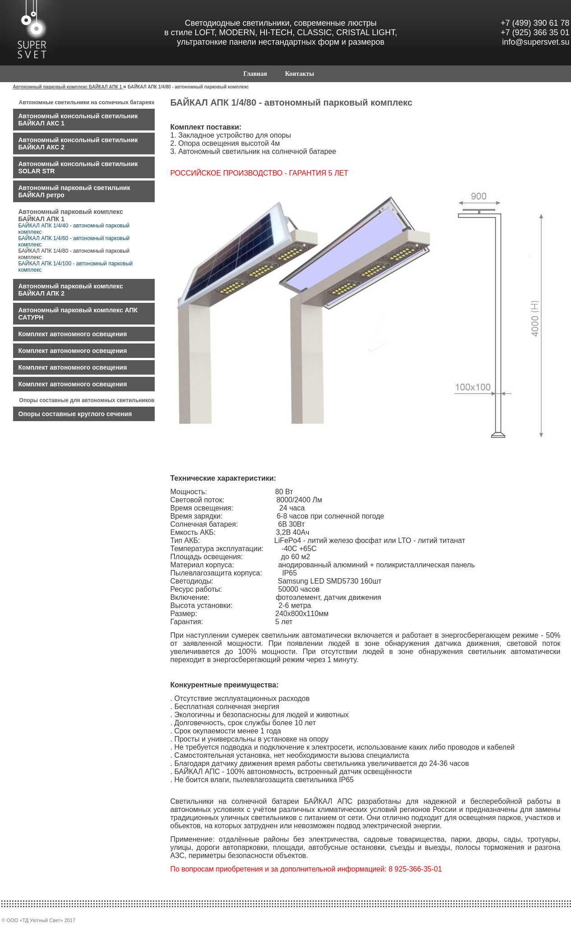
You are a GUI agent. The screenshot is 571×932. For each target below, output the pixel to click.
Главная (255, 73)
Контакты (299, 73)
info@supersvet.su (535, 41)
